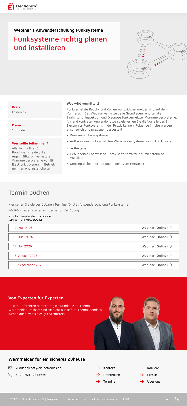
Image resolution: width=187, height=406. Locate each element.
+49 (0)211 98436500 (32, 375)
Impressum (55, 399)
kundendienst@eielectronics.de (38, 368)
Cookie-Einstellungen (103, 399)
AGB (126, 399)
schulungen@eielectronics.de (29, 216)
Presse (152, 375)
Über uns (153, 381)
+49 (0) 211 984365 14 (25, 220)
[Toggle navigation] (176, 6)
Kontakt (109, 368)
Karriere (153, 368)
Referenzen (111, 375)
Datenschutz (76, 399)
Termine (109, 381)
